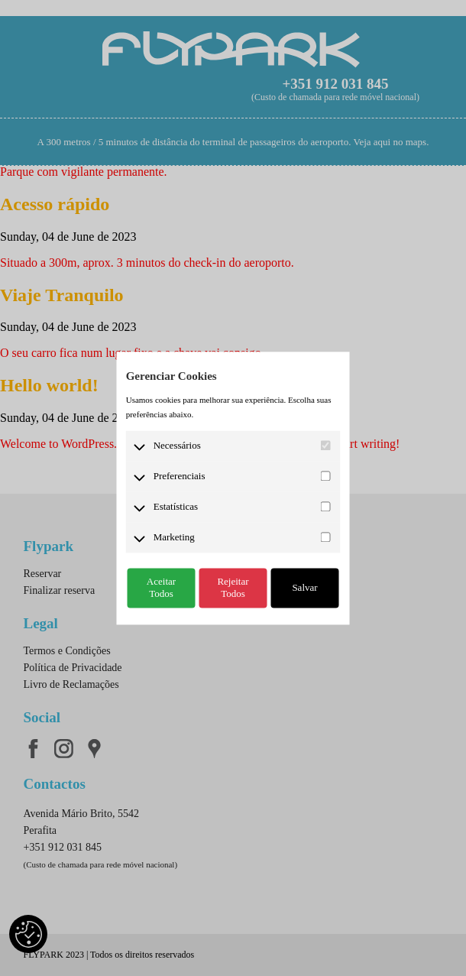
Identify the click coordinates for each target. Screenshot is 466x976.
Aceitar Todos (161, 587)
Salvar (304, 587)
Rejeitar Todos (232, 587)
